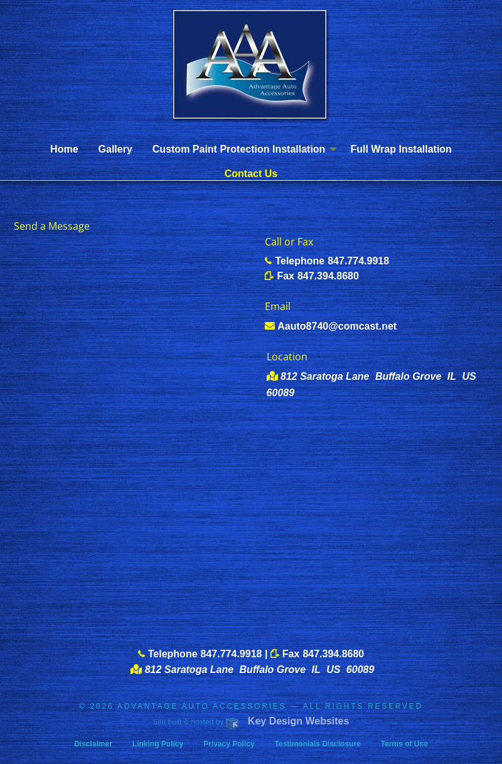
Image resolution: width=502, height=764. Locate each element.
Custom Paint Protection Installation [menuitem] (239, 149)
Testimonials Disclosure (318, 744)
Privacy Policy (228, 744)
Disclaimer (93, 744)
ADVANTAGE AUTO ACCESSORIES (201, 706)
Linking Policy (157, 744)
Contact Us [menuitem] (251, 173)
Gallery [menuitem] (115, 149)
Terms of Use (404, 744)
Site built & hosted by (251, 722)
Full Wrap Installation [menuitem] (401, 149)
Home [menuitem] (64, 149)
